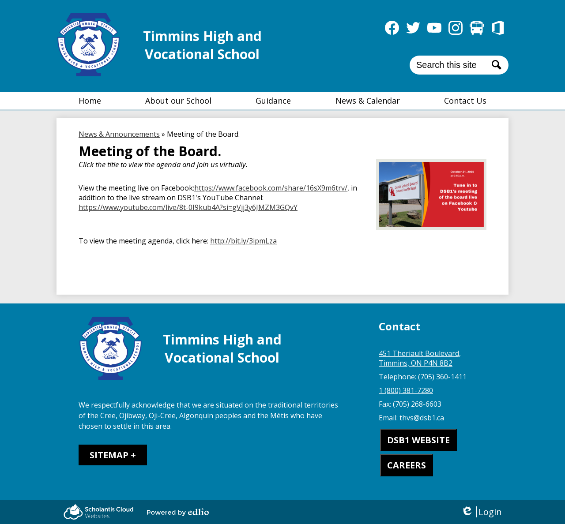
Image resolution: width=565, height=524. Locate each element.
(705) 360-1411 (442, 377)
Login (481, 511)
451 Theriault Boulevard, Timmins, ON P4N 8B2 (420, 358)
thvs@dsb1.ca (421, 418)
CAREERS (406, 465)
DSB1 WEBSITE (418, 440)
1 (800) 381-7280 (406, 390)
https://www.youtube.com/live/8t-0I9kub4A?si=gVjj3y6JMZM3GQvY (188, 207)
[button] (178, 100)
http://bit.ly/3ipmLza (243, 241)
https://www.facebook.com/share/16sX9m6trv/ (270, 188)
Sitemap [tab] (109, 455)
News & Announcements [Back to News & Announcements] (119, 134)
